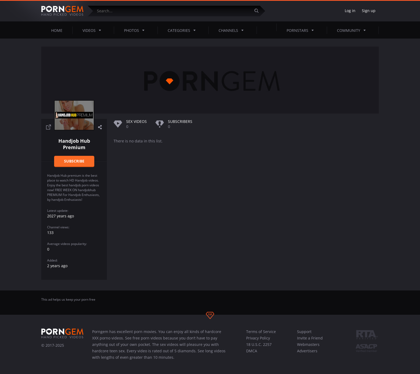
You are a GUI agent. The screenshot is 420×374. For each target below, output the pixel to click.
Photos (136, 30)
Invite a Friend (310, 338)
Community (353, 30)
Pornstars (302, 30)
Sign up (369, 10)
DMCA (251, 350)
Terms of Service (261, 331)
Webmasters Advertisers (308, 347)
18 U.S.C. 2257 (259, 344)
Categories (183, 30)
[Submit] (258, 10)
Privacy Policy (258, 338)
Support (304, 331)
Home (56, 30)
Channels (233, 30)
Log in (350, 10)
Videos (93, 30)
